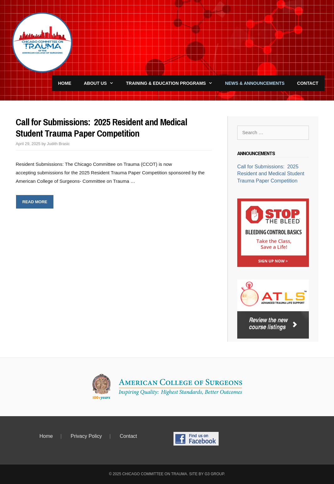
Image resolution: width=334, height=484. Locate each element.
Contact (307, 83)
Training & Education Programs (172, 83)
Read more (38, 203)
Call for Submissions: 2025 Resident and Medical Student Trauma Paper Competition (101, 127)
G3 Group (214, 474)
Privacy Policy (86, 436)
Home (64, 83)
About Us (102, 83)
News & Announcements (254, 83)
